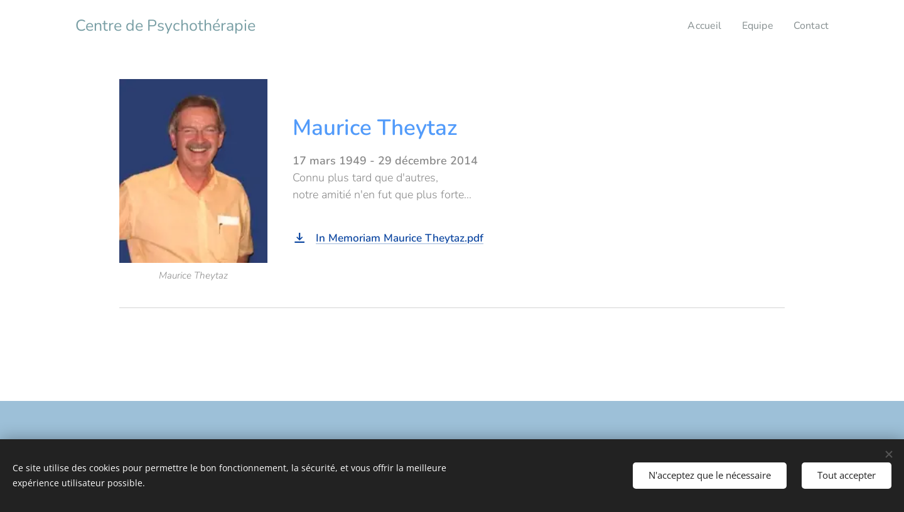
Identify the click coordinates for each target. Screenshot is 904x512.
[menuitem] (702, 25)
